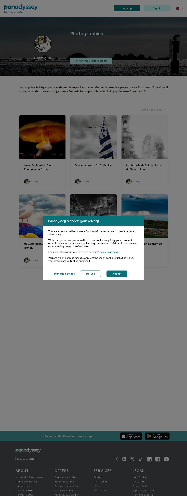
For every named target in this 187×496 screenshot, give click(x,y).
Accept (117, 273)
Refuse (90, 273)
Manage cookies (64, 273)
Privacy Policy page (108, 251)
